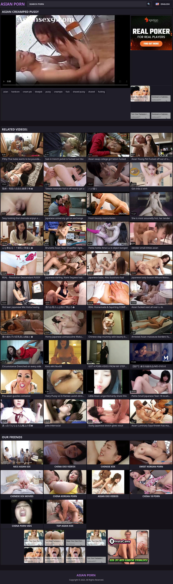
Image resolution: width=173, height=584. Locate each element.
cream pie (27, 91)
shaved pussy (79, 91)
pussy (48, 91)
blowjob (38, 91)
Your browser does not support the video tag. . (65, 51)
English (165, 4)
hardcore (15, 91)
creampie (58, 91)
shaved (91, 91)
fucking (101, 91)
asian (5, 91)
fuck (68, 91)
